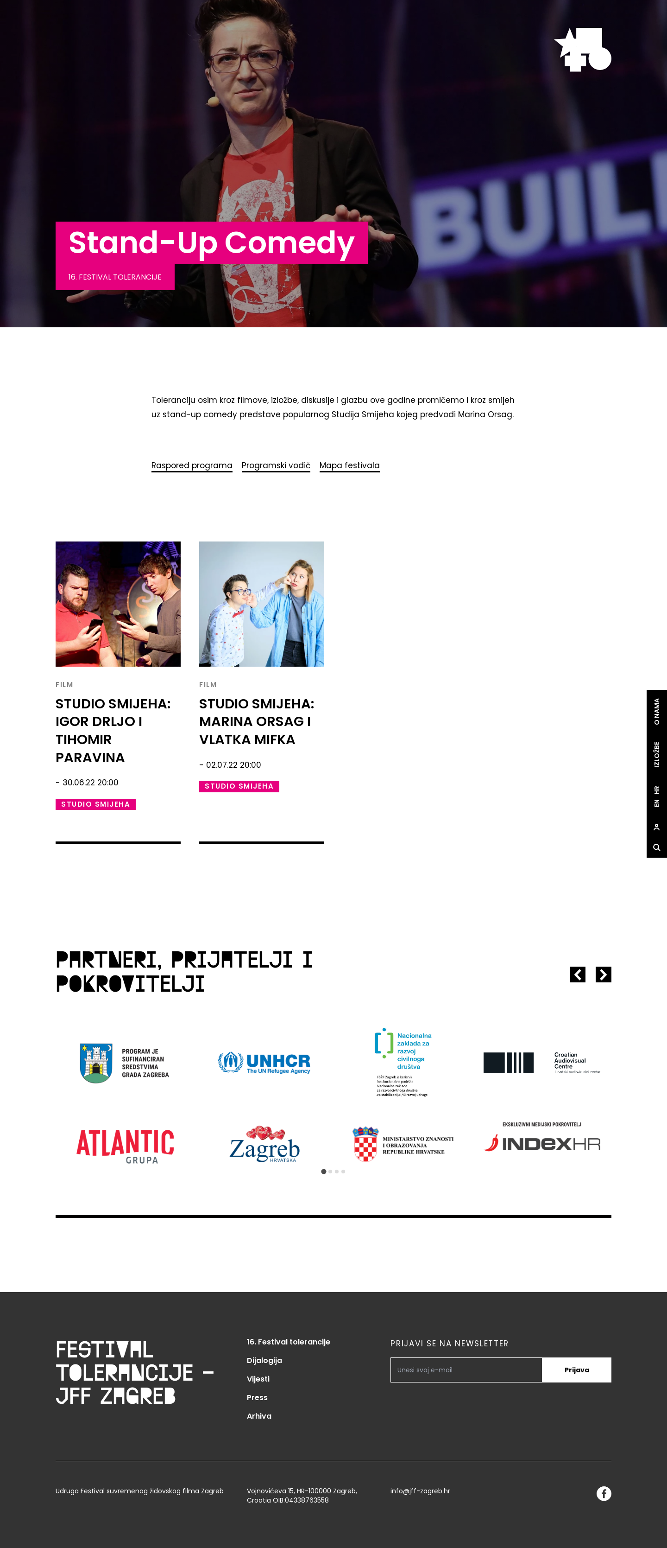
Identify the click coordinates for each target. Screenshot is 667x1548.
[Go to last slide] (577, 974)
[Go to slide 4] (343, 1171)
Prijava (577, 1370)
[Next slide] (603, 974)
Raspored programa (192, 465)
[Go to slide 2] (330, 1171)
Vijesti (258, 1379)
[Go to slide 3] (337, 1171)
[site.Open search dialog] (657, 848)
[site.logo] (582, 50)
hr (656, 790)
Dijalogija (264, 1360)
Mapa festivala (350, 465)
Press (257, 1397)
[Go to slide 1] (323, 1171)
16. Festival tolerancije (288, 1342)
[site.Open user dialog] (657, 827)
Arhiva (259, 1416)
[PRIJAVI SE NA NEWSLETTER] (466, 1369)
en (656, 804)
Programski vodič (276, 465)
